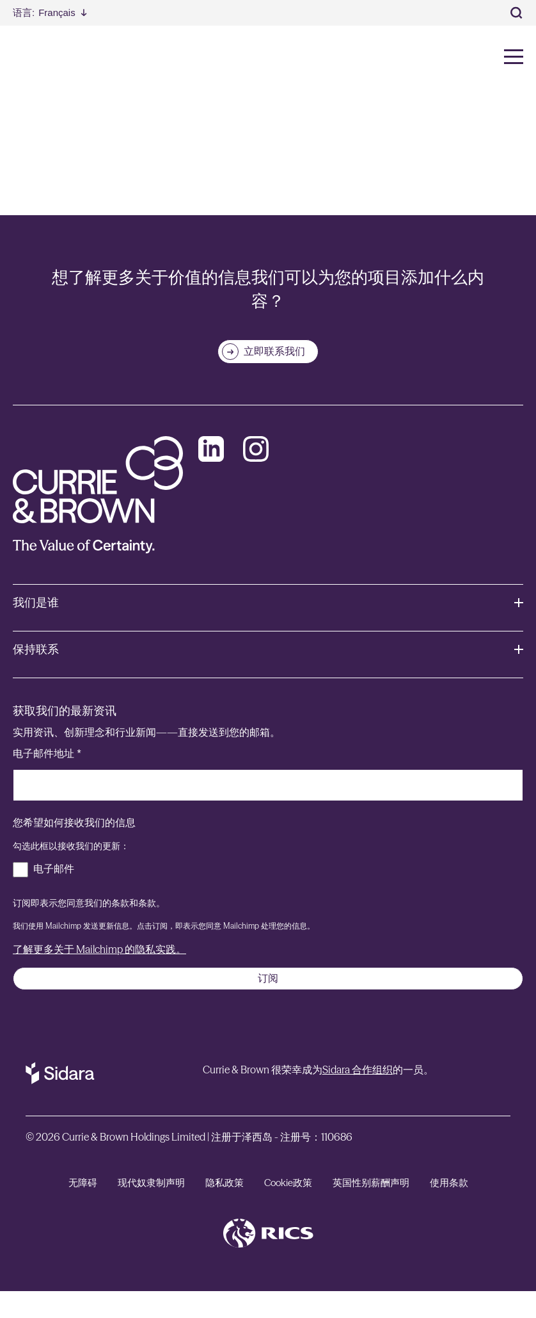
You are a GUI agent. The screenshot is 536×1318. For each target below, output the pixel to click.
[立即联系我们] (268, 378)
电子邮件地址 (47, 780)
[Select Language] (50, 12)
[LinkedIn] (211, 476)
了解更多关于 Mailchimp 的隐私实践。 (99, 976)
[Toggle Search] (516, 12)
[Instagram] (256, 476)
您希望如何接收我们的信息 (74, 849)
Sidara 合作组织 (357, 1096)
